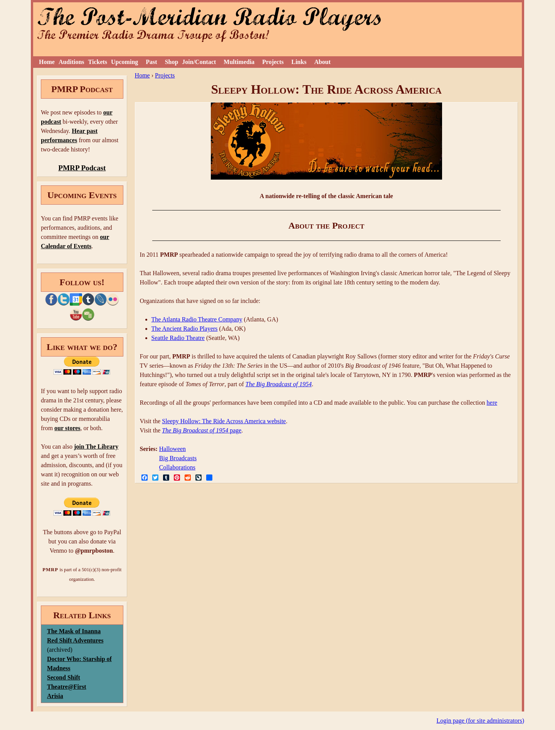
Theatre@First (66, 686)
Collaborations (177, 467)
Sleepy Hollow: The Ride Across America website (224, 421)
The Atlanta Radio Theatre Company (196, 319)
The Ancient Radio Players (184, 328)
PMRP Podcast (82, 168)
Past (151, 62)
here (492, 402)
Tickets (97, 62)
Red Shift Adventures (75, 640)
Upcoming (124, 62)
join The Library (96, 446)
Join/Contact (199, 62)
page (201, 430)
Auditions (71, 62)
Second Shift (63, 677)
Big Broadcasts (178, 458)
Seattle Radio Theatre (178, 338)
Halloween (172, 449)
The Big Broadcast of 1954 (279, 384)
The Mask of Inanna (74, 631)
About (322, 62)
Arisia (55, 696)
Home (47, 62)
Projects (273, 62)
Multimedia (239, 62)
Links (298, 62)
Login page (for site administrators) (481, 720)
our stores (67, 428)
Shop (171, 62)
